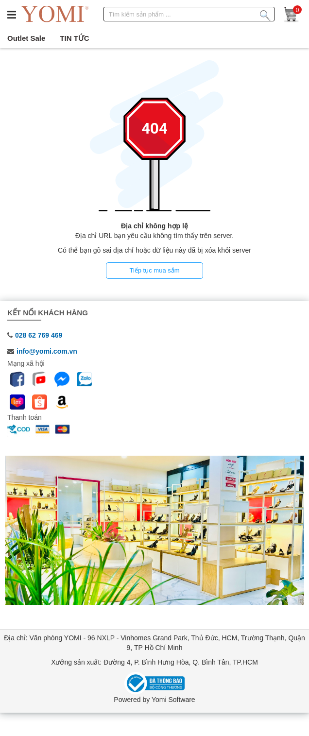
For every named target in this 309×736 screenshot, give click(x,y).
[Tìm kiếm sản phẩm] (265, 13)
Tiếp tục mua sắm (154, 270)
